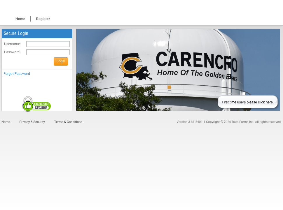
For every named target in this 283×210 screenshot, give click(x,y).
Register (43, 19)
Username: (12, 44)
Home (20, 19)
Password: (12, 52)
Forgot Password (17, 74)
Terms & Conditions (68, 122)
